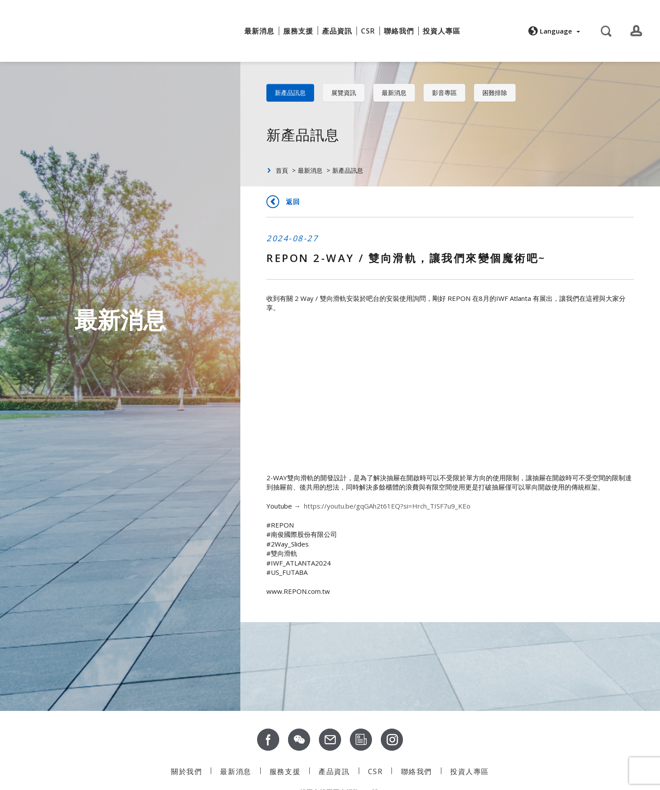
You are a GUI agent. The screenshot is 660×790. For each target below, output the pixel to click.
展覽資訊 (343, 92)
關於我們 (220, 27)
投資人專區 (441, 31)
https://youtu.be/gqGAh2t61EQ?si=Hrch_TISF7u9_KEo (387, 505)
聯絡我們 (399, 31)
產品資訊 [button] (337, 31)
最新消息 (259, 31)
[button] (552, 31)
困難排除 (494, 92)
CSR (368, 31)
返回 (293, 201)
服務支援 (298, 31)
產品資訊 (334, 771)
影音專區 (444, 92)
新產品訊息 (290, 92)
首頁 (282, 170)
